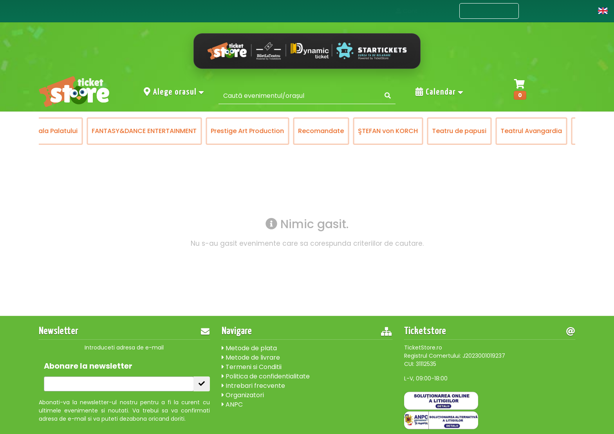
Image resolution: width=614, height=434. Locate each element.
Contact (542, 11)
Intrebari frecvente (253, 385)
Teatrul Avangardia (433, 130)
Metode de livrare (251, 357)
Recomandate (223, 130)
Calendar (439, 92)
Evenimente (489, 11)
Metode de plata (249, 348)
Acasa (439, 11)
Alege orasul (174, 92)
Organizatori (243, 395)
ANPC (232, 404)
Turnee (489, 130)
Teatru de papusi (361, 130)
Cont (580, 11)
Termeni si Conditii (252, 366)
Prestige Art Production (149, 130)
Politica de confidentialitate (266, 376)
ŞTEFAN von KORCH (290, 130)
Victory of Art (535, 130)
